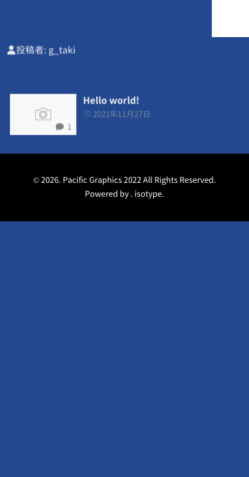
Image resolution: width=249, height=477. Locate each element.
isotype (148, 194)
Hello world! (111, 100)
